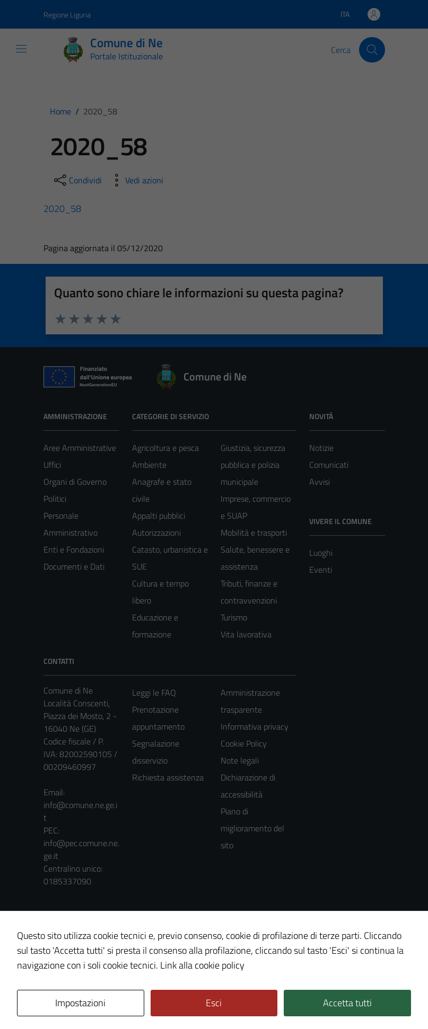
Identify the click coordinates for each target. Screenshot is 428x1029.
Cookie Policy (244, 743)
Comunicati (328, 464)
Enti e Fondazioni (73, 549)
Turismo (234, 617)
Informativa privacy (255, 726)
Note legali (240, 760)
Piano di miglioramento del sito (252, 828)
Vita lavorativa (246, 634)
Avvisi (319, 481)
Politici (54, 498)
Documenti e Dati (73, 566)
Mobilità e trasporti (254, 532)
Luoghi (321, 552)
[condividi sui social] (77, 180)
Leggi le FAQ (154, 692)
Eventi (320, 569)
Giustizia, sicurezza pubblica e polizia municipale (253, 464)
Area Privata (65, 932)
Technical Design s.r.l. (115, 998)
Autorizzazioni (156, 532)
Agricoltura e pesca (165, 447)
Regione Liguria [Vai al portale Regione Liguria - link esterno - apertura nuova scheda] (67, 14)
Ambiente (149, 464)
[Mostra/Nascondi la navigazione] (21, 48)
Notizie (321, 447)
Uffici (52, 464)
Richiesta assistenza (168, 777)
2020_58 (62, 208)
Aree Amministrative (79, 447)
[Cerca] (372, 50)
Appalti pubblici (158, 515)
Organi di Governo (75, 481)
